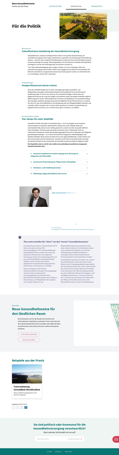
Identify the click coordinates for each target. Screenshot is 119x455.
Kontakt (49, 452)
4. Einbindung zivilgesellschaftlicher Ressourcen (59, 174)
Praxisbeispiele (96, 6)
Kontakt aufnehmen (75, 439)
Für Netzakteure (55, 6)
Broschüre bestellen (29, 340)
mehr (27, 381)
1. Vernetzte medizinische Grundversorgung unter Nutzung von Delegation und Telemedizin (59, 154)
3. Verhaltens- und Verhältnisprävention (59, 168)
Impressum (58, 452)
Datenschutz (68, 452)
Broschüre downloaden (30, 334)
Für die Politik (76, 6)
